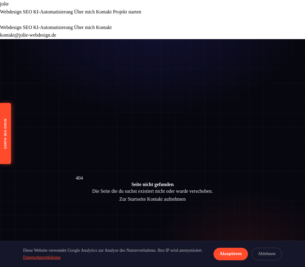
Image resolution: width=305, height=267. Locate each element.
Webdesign (11, 11)
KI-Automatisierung (53, 11)
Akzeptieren (231, 253)
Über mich (84, 11)
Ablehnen (267, 253)
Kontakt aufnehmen (166, 199)
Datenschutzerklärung (42, 257)
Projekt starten (127, 11)
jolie (4, 3)
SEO (27, 11)
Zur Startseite (132, 199)
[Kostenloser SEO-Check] (5, 133)
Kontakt (104, 11)
